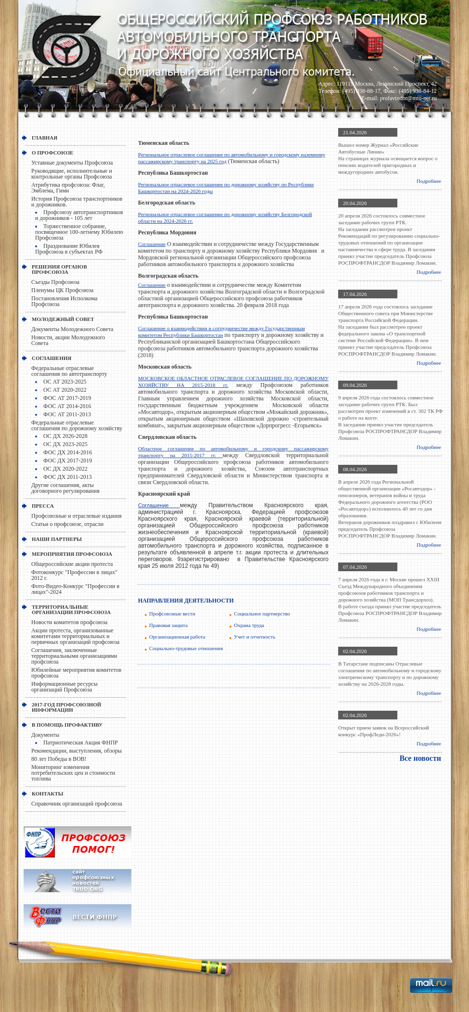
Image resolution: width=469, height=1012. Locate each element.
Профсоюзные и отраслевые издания (76, 515)
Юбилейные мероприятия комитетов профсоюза (76, 672)
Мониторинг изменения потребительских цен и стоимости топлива (73, 773)
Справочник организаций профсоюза (76, 803)
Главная (44, 138)
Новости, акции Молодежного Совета (68, 340)
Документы (45, 734)
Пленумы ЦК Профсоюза (62, 290)
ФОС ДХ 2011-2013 (67, 477)
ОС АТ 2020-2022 (65, 389)
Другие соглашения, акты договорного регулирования (65, 488)
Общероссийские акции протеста (72, 564)
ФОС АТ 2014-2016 (67, 406)
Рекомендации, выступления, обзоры (76, 750)
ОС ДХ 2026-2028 (65, 436)
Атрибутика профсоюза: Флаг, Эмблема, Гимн (68, 187)
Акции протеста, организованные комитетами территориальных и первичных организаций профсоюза (75, 636)
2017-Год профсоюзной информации (66, 707)
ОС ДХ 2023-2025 (65, 444)
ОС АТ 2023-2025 (65, 381)
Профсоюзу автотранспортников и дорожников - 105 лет (79, 215)
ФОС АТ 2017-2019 (67, 398)
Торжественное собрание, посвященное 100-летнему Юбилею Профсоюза (79, 232)
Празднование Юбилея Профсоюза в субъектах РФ (68, 249)
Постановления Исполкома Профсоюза (64, 301)
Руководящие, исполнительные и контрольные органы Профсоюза (71, 173)
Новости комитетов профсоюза (69, 622)
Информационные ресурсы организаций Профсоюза (64, 686)
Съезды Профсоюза (55, 282)
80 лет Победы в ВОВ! (59, 759)
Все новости (420, 758)
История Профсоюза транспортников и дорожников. (77, 201)
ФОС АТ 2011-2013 (67, 414)
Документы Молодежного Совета (72, 329)
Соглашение (151, 244)
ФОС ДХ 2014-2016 (67, 452)
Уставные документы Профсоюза (72, 162)
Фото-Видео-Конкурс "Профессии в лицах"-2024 (75, 589)
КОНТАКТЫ (47, 793)
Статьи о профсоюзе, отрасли (67, 524)
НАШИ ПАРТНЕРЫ (57, 539)
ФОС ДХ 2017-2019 (67, 460)
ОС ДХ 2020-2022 (65, 468)
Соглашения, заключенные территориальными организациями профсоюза (74, 656)
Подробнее (429, 181)
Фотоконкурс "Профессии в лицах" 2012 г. (74, 575)
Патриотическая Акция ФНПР (80, 742)
